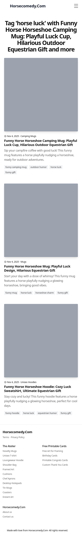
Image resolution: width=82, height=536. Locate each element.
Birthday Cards (49, 455)
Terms (6, 437)
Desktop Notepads (12, 483)
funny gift (10, 172)
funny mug (11, 292)
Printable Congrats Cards (55, 460)
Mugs (23, 261)
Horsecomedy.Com (17, 432)
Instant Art (8, 496)
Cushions (7, 473)
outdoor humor (38, 167)
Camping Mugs (28, 136)
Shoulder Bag (9, 464)
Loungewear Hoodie (13, 460)
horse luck (56, 167)
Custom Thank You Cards (55, 464)
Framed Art (8, 469)
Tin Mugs (7, 487)
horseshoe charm (44, 292)
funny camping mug (16, 167)
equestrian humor (47, 413)
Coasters (7, 492)
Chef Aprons (9, 478)
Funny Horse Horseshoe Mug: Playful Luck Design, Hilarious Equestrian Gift (37, 268)
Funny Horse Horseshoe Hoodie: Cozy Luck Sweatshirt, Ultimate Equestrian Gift (37, 389)
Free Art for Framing (52, 451)
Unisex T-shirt (9, 455)
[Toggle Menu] (76, 6)
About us (7, 512)
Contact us (8, 516)
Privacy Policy (18, 437)
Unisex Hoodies (28, 382)
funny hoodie (12, 413)
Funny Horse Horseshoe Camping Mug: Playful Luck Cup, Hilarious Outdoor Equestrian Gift (40, 143)
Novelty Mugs (10, 451)
